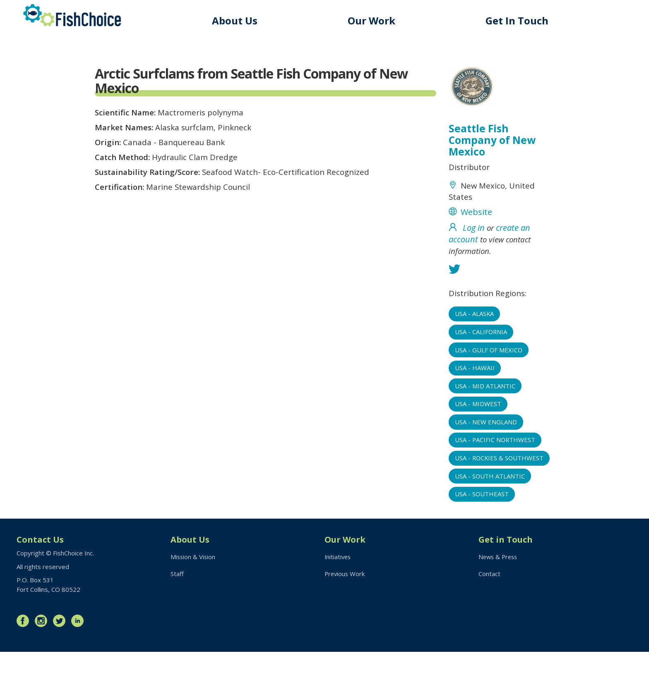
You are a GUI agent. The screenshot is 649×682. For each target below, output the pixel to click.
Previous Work (345, 604)
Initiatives (338, 587)
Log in (474, 231)
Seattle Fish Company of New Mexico (493, 140)
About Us (238, 20)
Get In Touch (518, 20)
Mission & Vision (193, 587)
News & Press (499, 587)
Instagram (43, 651)
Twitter (61, 651)
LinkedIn (79, 651)
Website (476, 215)
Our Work (374, 20)
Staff (177, 604)
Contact (489, 604)
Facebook (25, 651)
